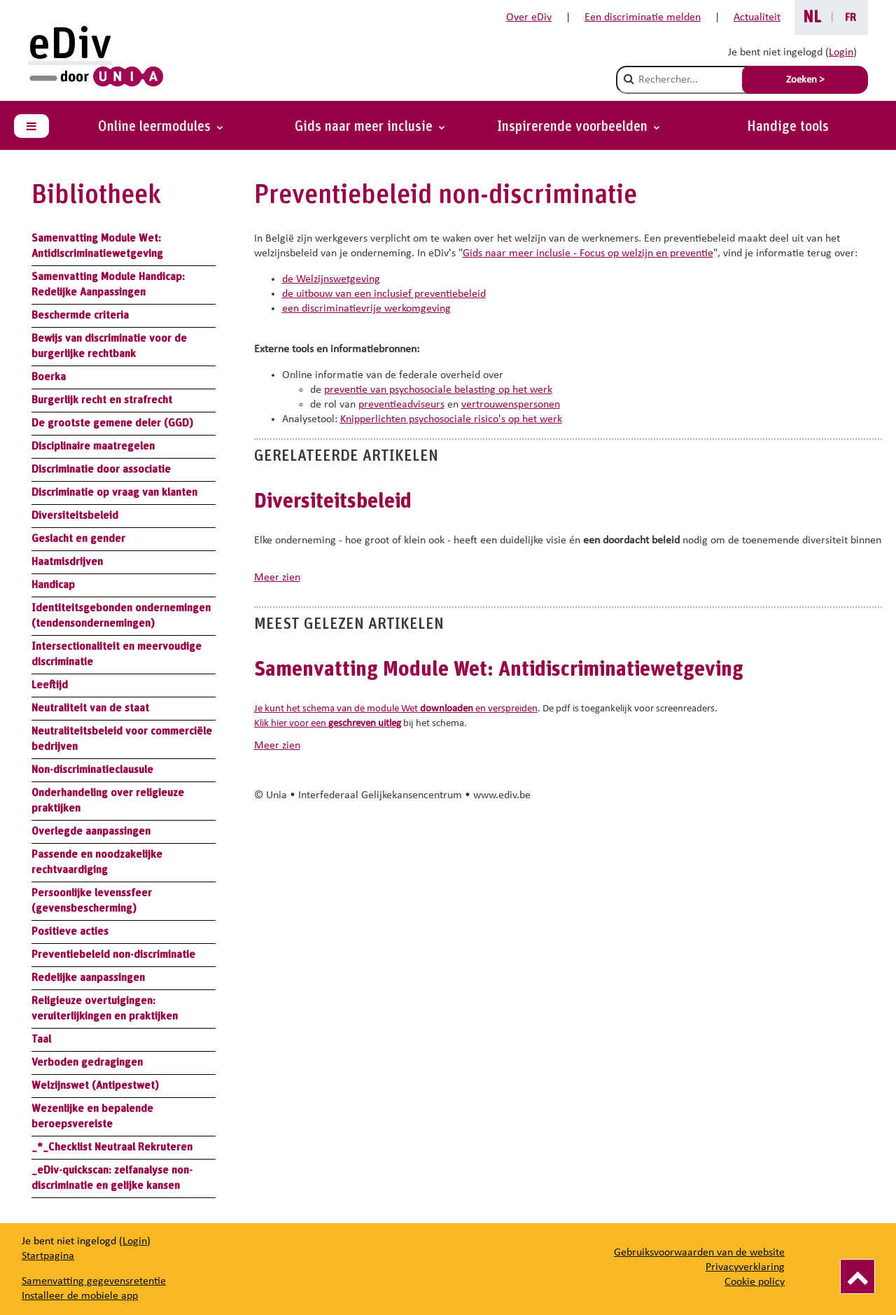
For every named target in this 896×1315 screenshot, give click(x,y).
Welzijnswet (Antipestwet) (95, 1085)
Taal (41, 1039)
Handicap (53, 584)
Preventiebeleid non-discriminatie (113, 954)
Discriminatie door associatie (101, 469)
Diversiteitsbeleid (74, 515)
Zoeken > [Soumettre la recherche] (805, 80)
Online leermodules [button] (156, 127)
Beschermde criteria (80, 315)
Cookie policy (754, 1282)
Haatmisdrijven (67, 561)
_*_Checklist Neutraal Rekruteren (111, 1147)
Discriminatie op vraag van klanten (114, 492)
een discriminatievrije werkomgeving (366, 308)
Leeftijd (49, 684)
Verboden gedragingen (87, 1062)
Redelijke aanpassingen (88, 977)
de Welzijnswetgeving (331, 279)
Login (841, 52)
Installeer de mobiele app (80, 1296)
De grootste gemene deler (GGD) (112, 423)
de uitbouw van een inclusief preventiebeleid (384, 294)
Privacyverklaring (745, 1267)
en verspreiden (478, 709)
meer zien (277, 577)
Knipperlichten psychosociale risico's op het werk (451, 419)
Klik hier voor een (327, 723)
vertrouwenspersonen (510, 404)
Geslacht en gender (78, 538)
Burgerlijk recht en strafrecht (101, 399)
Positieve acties (69, 931)
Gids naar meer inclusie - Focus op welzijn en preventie (588, 253)
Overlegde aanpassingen (90, 831)
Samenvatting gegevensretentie (94, 1281)
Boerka (48, 376)
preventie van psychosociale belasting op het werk (438, 390)
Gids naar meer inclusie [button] (365, 127)
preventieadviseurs (401, 404)
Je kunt (270, 709)
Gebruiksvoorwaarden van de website (699, 1252)
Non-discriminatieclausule (92, 769)
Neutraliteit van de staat (90, 708)
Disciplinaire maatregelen (93, 446)
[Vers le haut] (857, 1276)
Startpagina (48, 1256)
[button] (578, 127)
